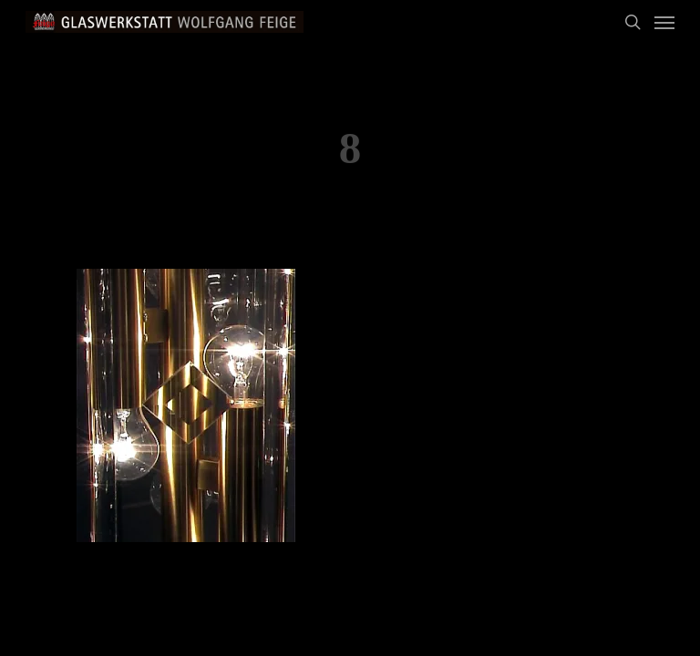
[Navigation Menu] (664, 22)
